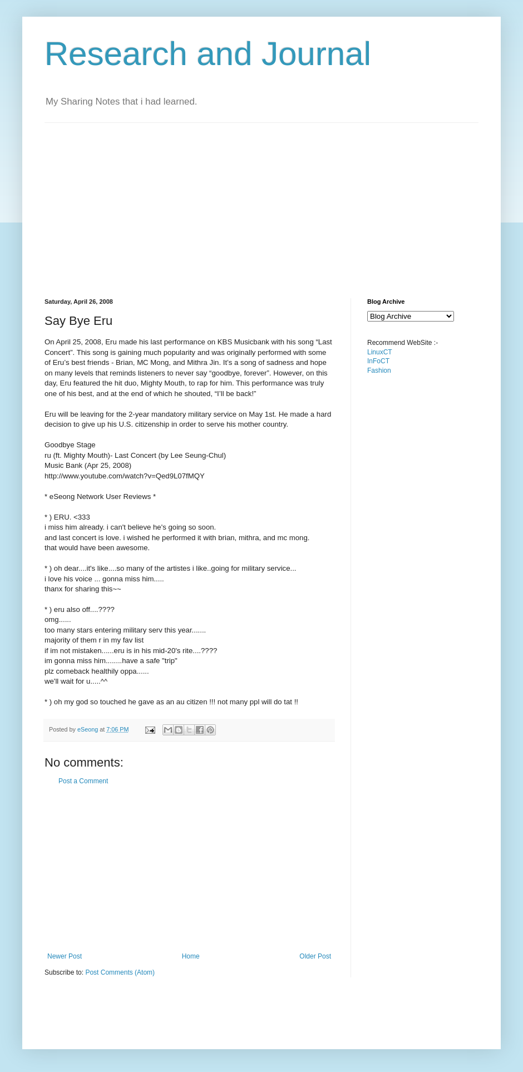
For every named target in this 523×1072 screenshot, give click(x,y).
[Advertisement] (237, 201)
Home (191, 956)
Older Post (315, 956)
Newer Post (64, 956)
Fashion (379, 370)
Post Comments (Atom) (120, 972)
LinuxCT (379, 352)
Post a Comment (83, 781)
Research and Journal (208, 53)
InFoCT (378, 361)
